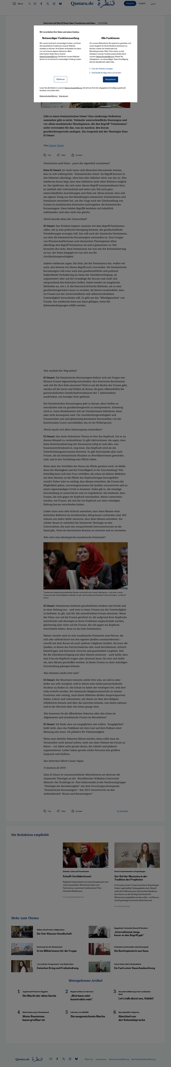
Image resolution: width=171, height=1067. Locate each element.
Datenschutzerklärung (48, 56)
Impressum (63, 96)
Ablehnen (60, 79)
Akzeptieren (110, 79)
